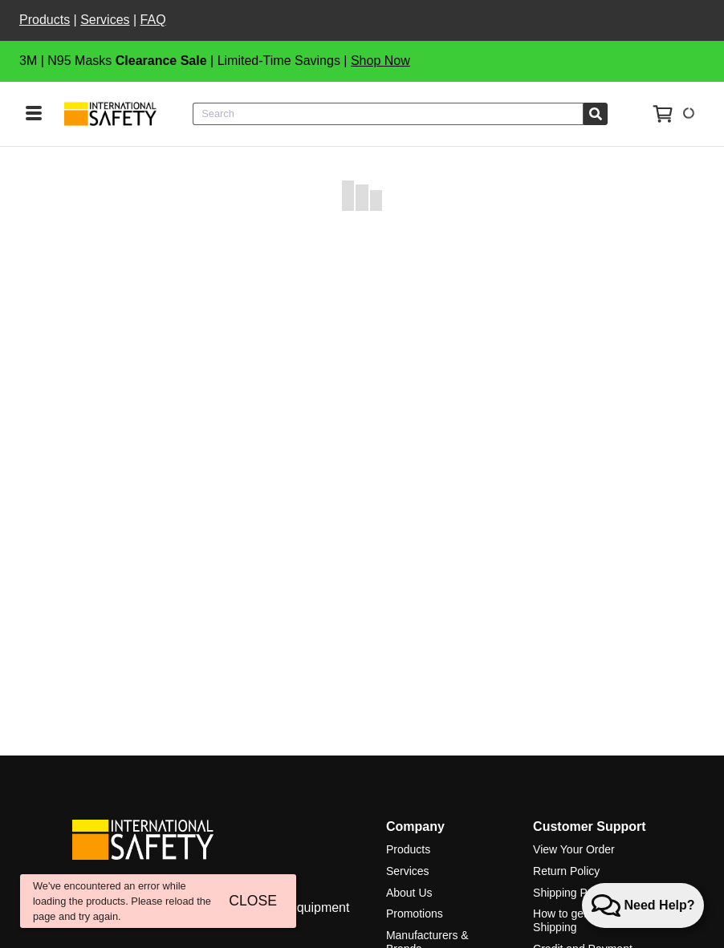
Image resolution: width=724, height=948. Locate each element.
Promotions (414, 913)
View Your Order (574, 849)
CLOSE (253, 901)
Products (44, 19)
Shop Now (380, 60)
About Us (409, 892)
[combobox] (388, 114)
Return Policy (566, 871)
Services (104, 19)
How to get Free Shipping (573, 920)
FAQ (153, 19)
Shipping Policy (571, 892)
